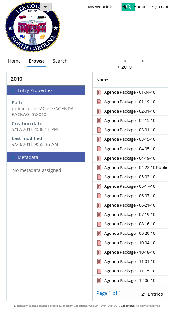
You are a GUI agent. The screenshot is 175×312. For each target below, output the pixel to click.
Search (60, 61)
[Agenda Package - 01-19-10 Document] (125, 101)
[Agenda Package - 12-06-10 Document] (125, 280)
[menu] (46, 7)
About (140, 7)
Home (14, 61)
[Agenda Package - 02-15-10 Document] (125, 120)
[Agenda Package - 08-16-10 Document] (125, 224)
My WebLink (100, 7)
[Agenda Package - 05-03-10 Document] (125, 177)
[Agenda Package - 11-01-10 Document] (125, 261)
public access (106, 61)
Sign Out (160, 7)
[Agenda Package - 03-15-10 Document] (125, 139)
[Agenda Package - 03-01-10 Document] (125, 130)
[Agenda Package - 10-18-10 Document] (125, 252)
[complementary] (45, 123)
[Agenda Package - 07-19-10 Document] (125, 214)
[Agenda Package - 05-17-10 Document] (125, 186)
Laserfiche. (128, 306)
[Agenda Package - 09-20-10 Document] (125, 233)
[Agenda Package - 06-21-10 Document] (125, 205)
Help (123, 7)
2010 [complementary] (16, 78)
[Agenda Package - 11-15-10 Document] (125, 271)
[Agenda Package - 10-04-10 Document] (125, 243)
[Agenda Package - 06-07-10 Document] (125, 195)
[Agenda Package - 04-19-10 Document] (125, 158)
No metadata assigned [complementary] (36, 170)
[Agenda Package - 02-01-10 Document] (125, 111)
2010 (126, 67)
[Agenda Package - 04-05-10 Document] (125, 148)
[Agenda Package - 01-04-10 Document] (125, 92)
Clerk (133, 61)
